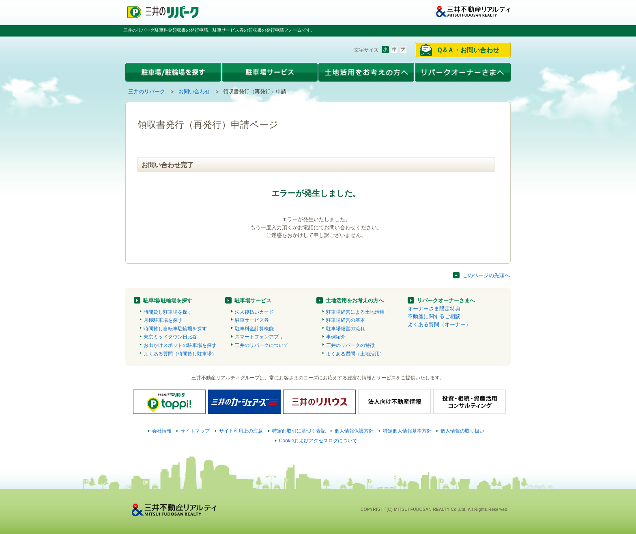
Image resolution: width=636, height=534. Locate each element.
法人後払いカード (254, 312)
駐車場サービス (252, 300)
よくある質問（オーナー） (439, 324)
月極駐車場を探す (163, 320)
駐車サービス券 (252, 320)
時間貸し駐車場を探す (168, 312)
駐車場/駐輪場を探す (167, 300)
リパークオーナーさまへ (446, 300)
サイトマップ (195, 431)
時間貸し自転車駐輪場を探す (175, 329)
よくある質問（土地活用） (355, 354)
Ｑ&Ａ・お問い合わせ (467, 50)
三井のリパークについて (261, 345)
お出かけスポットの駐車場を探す (180, 345)
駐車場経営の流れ (345, 329)
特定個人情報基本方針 (407, 431)
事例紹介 (336, 337)
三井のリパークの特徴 (350, 345)
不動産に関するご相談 (434, 316)
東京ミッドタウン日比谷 (170, 337)
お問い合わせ (194, 91)
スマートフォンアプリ (259, 337)
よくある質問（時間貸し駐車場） (180, 354)
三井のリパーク (146, 91)
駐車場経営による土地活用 (355, 312)
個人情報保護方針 (354, 431)
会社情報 (162, 431)
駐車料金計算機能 (254, 329)
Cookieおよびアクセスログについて (318, 441)
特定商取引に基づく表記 (299, 431)
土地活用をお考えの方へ (355, 300)
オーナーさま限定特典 (434, 309)
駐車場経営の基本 (345, 320)
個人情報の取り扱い (462, 431)
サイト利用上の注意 (241, 431)
